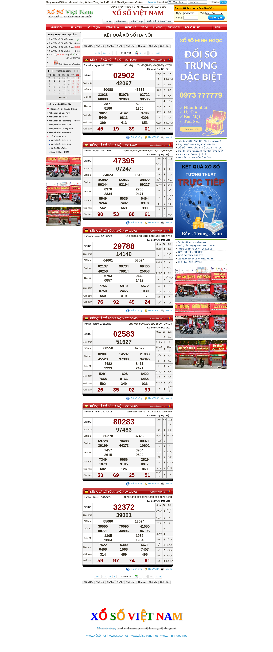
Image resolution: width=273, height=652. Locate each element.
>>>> (158, 53)
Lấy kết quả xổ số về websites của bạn (196, 259)
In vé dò (166, 137)
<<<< (97, 53)
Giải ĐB (87, 75)
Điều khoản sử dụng (106, 628)
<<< (104, 53)
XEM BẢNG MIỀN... (158, 60)
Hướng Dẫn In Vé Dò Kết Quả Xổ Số (195, 249)
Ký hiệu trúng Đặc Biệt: (158, 69)
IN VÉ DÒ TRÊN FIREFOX (190, 255)
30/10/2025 (131, 230)
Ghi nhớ (214, 2)
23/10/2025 (131, 406)
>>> (151, 53)
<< (110, 53)
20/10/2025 (131, 491)
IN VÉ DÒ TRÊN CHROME (190, 252)
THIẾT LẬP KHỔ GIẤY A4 (190, 262)
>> (145, 53)
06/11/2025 (131, 59)
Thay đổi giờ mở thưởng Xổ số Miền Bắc (197, 144)
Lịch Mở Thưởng (72, 58)
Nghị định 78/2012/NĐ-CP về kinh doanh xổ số (199, 141)
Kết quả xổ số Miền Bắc (59, 104)
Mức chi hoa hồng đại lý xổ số (192, 154)
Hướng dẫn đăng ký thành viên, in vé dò (196, 245)
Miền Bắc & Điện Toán (159, 21)
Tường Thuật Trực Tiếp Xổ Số (62, 34)
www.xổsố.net (96, 635)
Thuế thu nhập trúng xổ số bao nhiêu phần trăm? (200, 151)
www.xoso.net (118, 635)
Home (108, 21)
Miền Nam (121, 21)
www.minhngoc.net (173, 635)
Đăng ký (152, 2)
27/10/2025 (131, 318)
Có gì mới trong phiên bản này (192, 242)
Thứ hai (87, 150)
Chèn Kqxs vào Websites (66, 62)
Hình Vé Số (151, 137)
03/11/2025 (131, 145)
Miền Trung (137, 21)
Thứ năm (88, 65)
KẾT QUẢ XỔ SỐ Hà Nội (106, 59)
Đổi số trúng (134, 137)
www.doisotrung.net (144, 635)
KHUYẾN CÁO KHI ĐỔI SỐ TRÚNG (194, 157)
